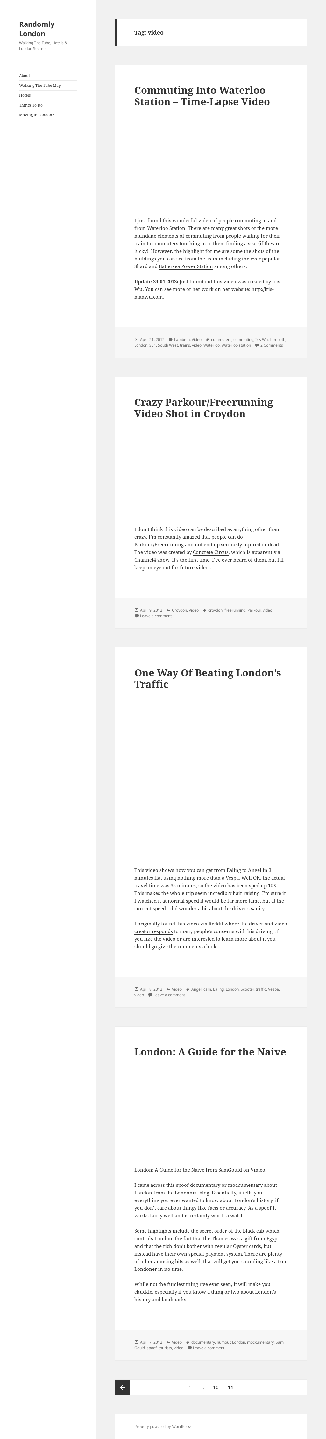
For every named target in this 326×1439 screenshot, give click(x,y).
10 (218, 1385)
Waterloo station (236, 345)
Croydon (179, 610)
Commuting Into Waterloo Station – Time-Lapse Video (202, 95)
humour (223, 1342)
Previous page (122, 1387)
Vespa (273, 989)
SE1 (152, 345)
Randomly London (37, 28)
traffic (261, 989)
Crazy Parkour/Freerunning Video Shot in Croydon (203, 407)
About (24, 75)
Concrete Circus (211, 552)
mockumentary (260, 1342)
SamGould (230, 1169)
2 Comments (271, 345)
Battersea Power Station (186, 266)
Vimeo (258, 1169)
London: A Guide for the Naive (210, 1051)
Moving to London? (36, 115)
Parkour (254, 610)
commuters (221, 339)
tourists (165, 1348)
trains (185, 345)
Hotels (25, 95)
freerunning (234, 610)
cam (207, 989)
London (140, 345)
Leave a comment (156, 616)
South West (168, 345)
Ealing (218, 989)
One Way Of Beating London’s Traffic (207, 678)
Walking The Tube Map (40, 85)
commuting (243, 339)
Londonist (186, 1192)
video (197, 345)
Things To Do (31, 105)
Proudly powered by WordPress (162, 1426)
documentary (203, 1342)
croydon (215, 610)
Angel (196, 989)
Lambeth (182, 339)
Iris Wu (261, 339)
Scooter (247, 989)
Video (197, 339)
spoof (152, 1348)
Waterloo (211, 345)
